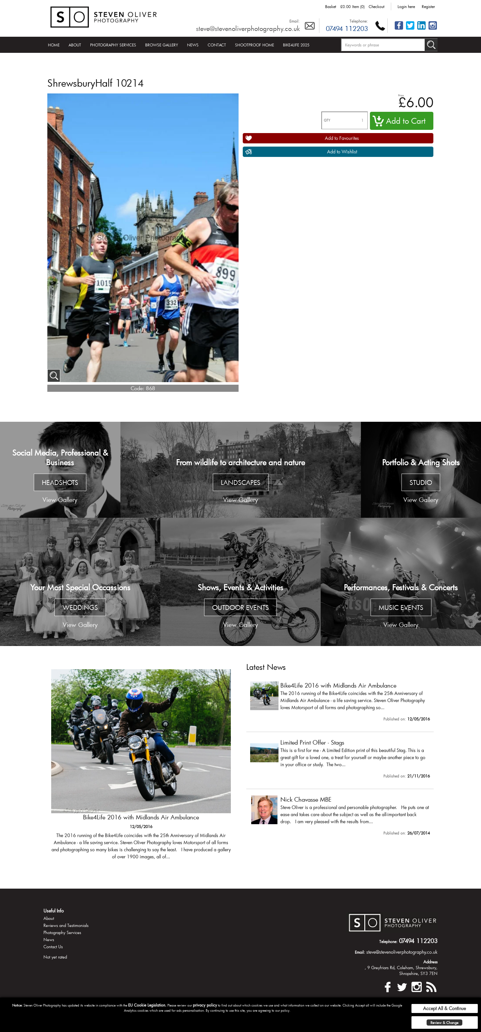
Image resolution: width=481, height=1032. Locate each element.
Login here (406, 6)
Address (430, 961)
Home (54, 44)
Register (428, 6)
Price (401, 95)
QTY (327, 120)
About (75, 44)
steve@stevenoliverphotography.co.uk (248, 28)
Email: (294, 21)
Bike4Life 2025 (296, 44)
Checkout (376, 6)
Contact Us (53, 946)
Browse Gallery (161, 44)
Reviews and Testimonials (66, 925)
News (193, 44)
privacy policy (205, 1005)
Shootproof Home (254, 44)
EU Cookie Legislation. (147, 1005)
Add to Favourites (342, 138)
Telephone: (359, 21)
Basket (330, 6)
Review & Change (444, 1022)
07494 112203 (347, 28)
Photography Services (113, 44)
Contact (217, 44)
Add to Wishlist (342, 152)
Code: (137, 388)
